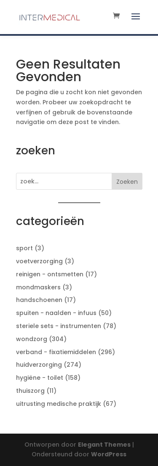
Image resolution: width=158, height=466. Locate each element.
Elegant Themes (104, 444)
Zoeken (127, 181)
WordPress (108, 454)
